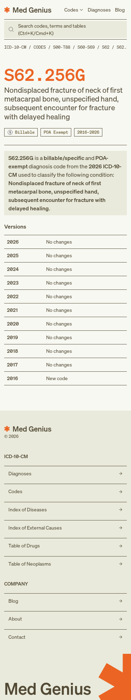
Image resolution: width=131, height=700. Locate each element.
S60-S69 (86, 47)
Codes (40, 47)
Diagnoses (99, 9)
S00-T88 (61, 47)
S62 (105, 47)
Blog (120, 9)
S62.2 (123, 47)
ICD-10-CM (15, 47)
